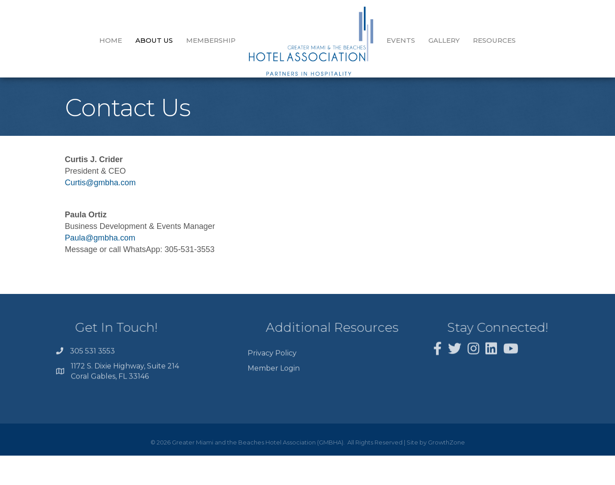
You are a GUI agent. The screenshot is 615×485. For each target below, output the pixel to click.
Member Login (274, 389)
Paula (75, 244)
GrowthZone (446, 448)
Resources (494, 40)
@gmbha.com (111, 189)
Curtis (75, 189)
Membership (211, 40)
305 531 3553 (92, 362)
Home (110, 40)
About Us (154, 40)
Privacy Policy (272, 374)
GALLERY (444, 40)
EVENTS (401, 40)
